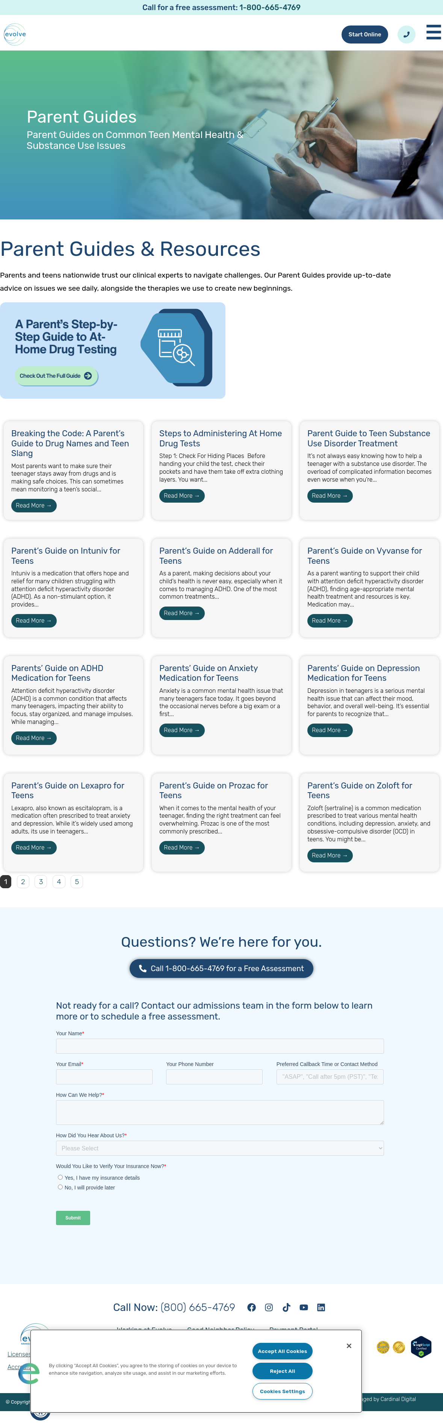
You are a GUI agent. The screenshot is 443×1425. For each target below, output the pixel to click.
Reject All (282, 1370)
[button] (29, 1373)
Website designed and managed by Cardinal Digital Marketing (356, 1416)
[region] (196, 1370)
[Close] (346, 1346)
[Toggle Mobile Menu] (434, 40)
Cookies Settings (282, 1391)
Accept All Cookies (282, 1350)
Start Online (362, 40)
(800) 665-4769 (169, 1320)
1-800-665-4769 (270, 7)
